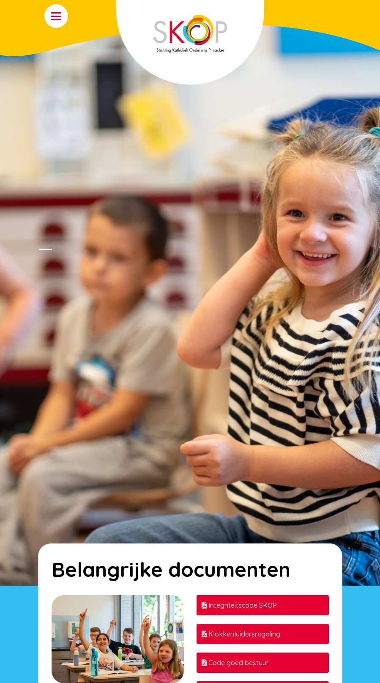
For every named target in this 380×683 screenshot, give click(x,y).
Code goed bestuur (235, 662)
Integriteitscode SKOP (239, 605)
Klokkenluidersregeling (241, 634)
